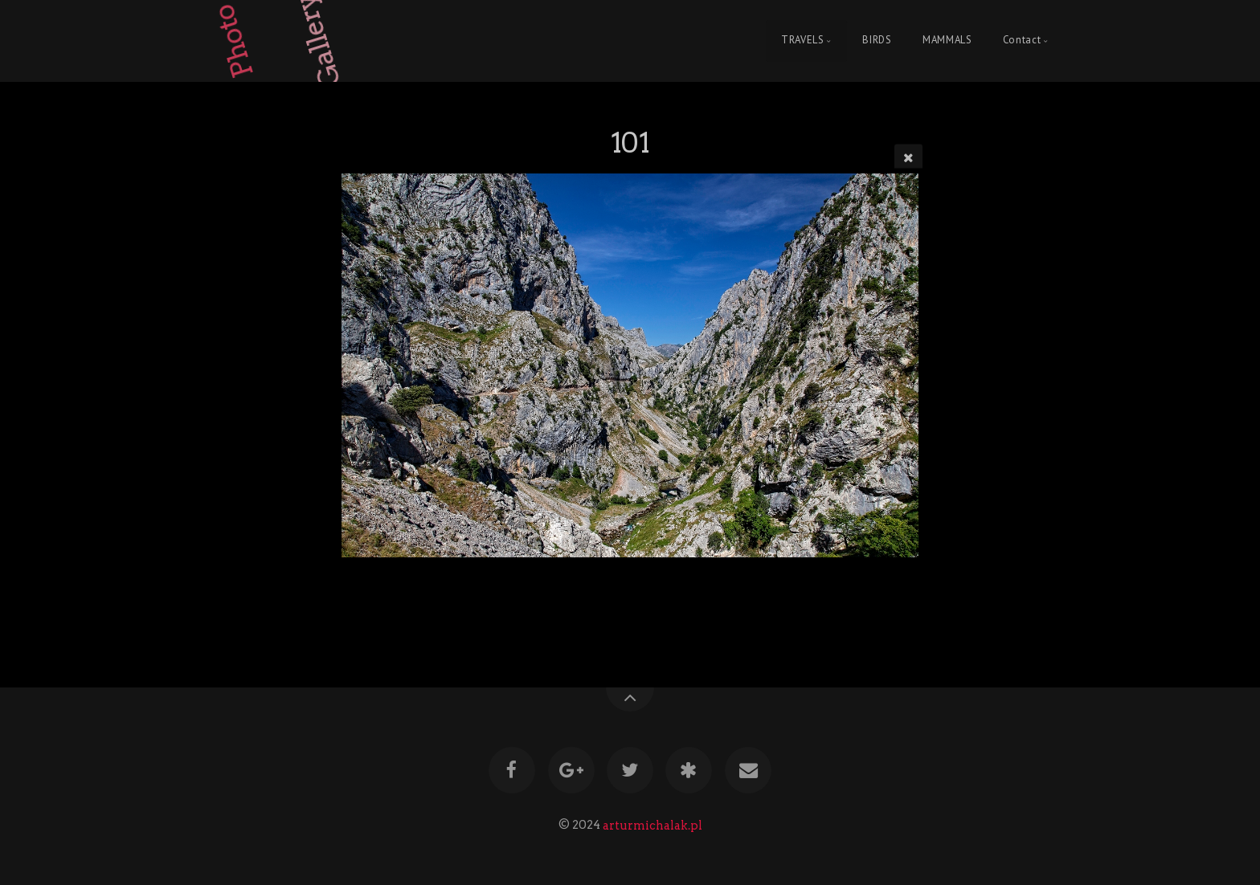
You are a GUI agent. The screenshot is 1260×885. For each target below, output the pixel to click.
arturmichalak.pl (652, 825)
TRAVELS (802, 40)
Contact (1022, 40)
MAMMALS (947, 40)
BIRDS (876, 40)
